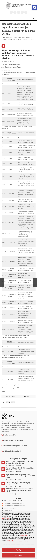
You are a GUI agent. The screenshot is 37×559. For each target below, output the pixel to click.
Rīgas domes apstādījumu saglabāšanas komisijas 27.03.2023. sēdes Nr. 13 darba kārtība (17, 54)
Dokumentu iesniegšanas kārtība (15, 446)
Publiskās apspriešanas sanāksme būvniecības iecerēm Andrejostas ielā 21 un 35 (20, 475)
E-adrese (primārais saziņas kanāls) (14, 503)
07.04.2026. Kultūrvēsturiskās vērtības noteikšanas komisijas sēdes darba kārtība (19, 490)
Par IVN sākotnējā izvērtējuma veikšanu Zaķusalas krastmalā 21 (20, 468)
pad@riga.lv (12, 508)
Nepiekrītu (18, 555)
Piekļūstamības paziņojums (12, 440)
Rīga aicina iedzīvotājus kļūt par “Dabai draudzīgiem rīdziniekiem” (20, 462)
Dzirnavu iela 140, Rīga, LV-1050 (13, 501)
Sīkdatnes (23, 535)
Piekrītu (18, 550)
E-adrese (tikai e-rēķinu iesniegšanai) (14, 505)
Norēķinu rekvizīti (8, 435)
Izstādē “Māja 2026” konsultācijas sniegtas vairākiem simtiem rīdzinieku (20, 483)
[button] (34, 7)
